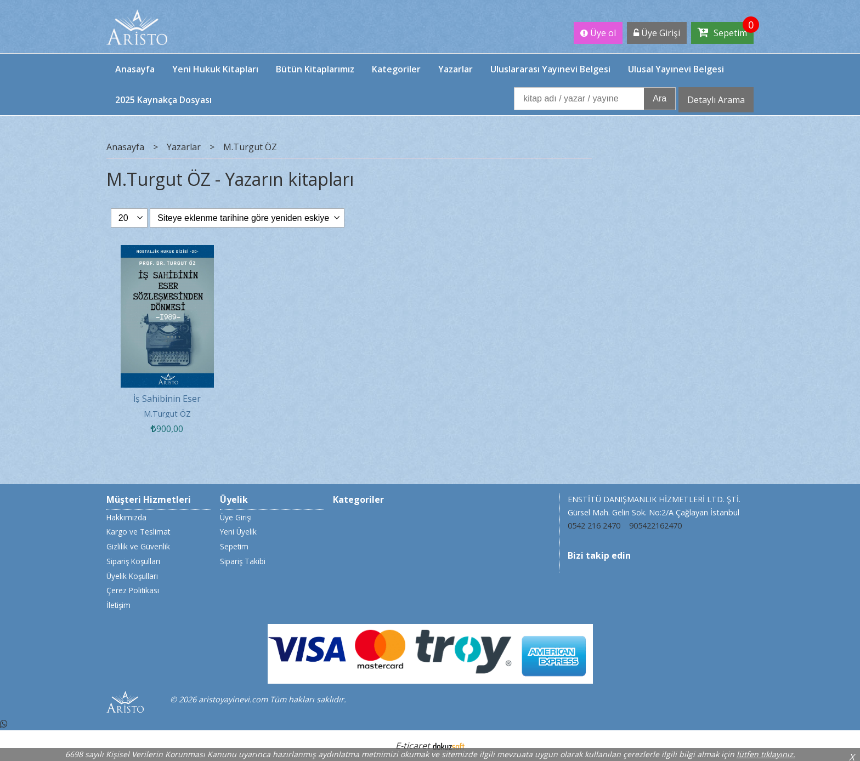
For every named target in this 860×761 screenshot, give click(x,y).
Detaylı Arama (716, 100)
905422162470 (655, 525)
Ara (659, 98)
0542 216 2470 (594, 525)
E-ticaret (412, 746)
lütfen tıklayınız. (766, 754)
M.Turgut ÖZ (167, 413)
